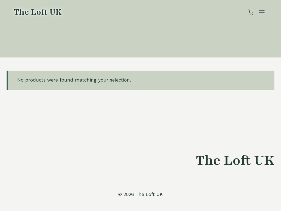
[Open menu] (261, 12)
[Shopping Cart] (250, 12)
